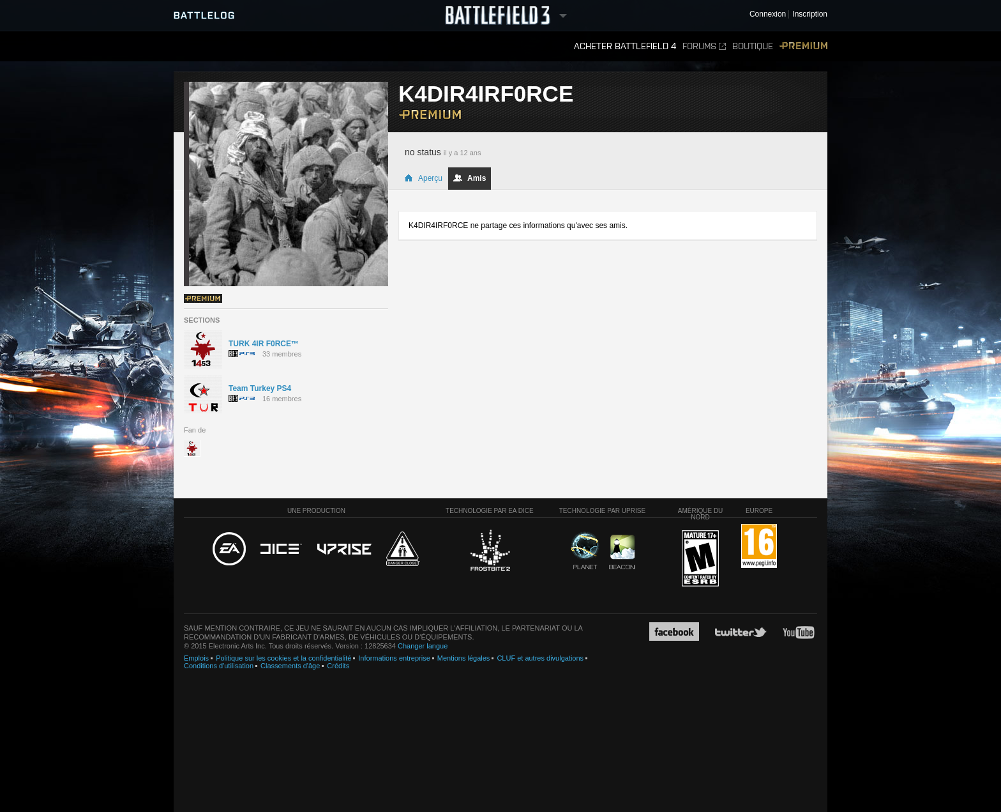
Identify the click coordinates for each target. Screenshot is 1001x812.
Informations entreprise (394, 658)
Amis (469, 178)
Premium (803, 46)
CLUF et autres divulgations (540, 658)
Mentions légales (463, 658)
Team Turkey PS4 (260, 388)
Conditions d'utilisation (218, 666)
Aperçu (423, 178)
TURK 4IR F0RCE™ (264, 343)
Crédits (338, 666)
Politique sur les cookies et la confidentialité (283, 658)
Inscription (809, 14)
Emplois (196, 658)
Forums (704, 46)
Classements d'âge (290, 666)
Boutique (752, 46)
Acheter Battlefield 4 (625, 46)
